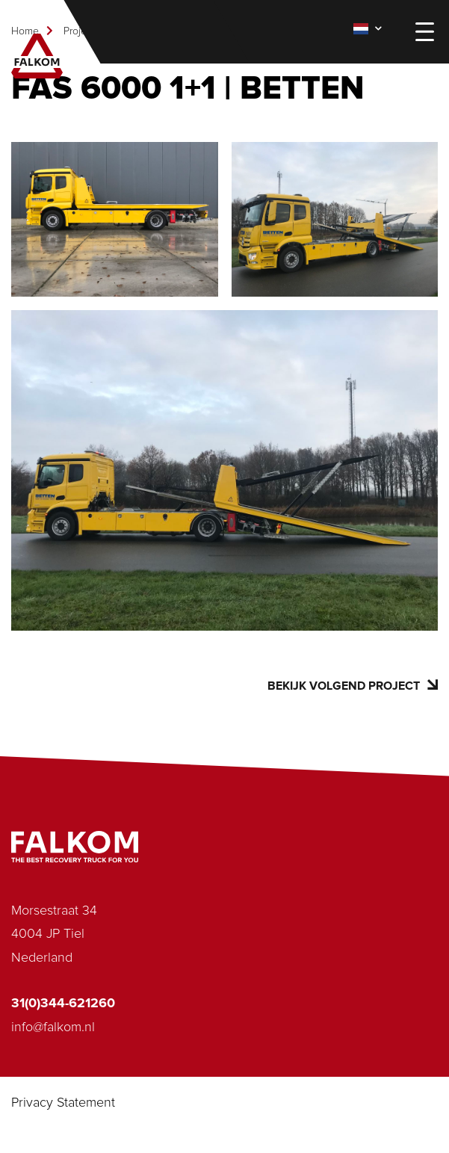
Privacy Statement (63, 1103)
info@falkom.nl (53, 1027)
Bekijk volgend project (352, 685)
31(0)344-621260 (63, 1003)
